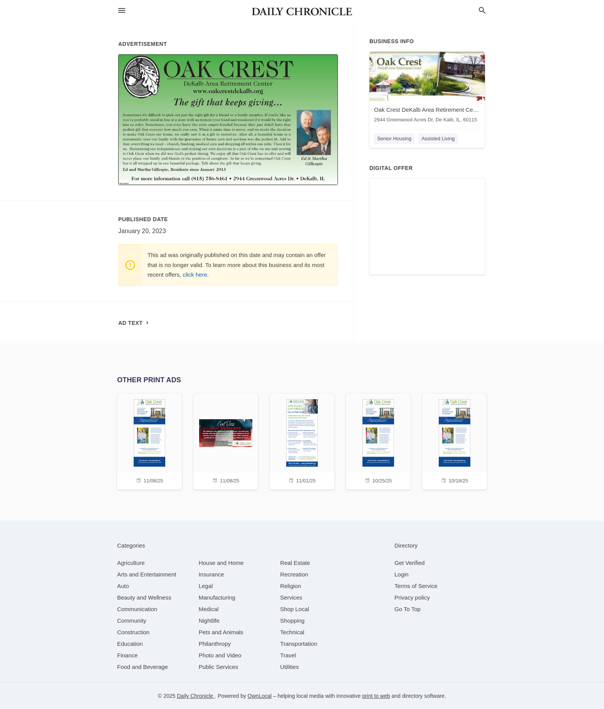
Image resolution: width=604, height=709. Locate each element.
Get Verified (409, 562)
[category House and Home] (221, 562)
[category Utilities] (289, 667)
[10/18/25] (454, 440)
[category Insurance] (211, 574)
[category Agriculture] (131, 562)
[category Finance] (127, 655)
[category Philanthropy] (215, 643)
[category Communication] (137, 609)
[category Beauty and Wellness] (144, 597)
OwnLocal (260, 696)
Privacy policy (412, 597)
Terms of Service (416, 586)
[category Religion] (290, 586)
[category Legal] (206, 586)
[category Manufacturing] (217, 597)
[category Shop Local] (294, 609)
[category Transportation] (298, 643)
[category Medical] (209, 609)
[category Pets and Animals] (221, 632)
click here (195, 274)
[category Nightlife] (209, 620)
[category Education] (130, 643)
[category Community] (131, 620)
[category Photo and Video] (220, 655)
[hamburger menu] (121, 10)
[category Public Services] (218, 667)
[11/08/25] (149, 440)
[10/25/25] (378, 440)
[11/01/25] (302, 440)
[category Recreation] (294, 574)
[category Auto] (123, 586)
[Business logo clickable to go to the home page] (302, 12)
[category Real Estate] (295, 562)
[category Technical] (292, 632)
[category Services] (291, 597)
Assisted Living (438, 138)
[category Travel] (288, 655)
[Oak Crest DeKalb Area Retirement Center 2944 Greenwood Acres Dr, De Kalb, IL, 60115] (427, 89)
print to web (376, 696)
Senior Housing (394, 138)
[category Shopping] (292, 620)
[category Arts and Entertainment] (146, 574)
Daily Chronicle (196, 696)
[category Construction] (133, 632)
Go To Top (407, 609)
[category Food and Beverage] (142, 667)
